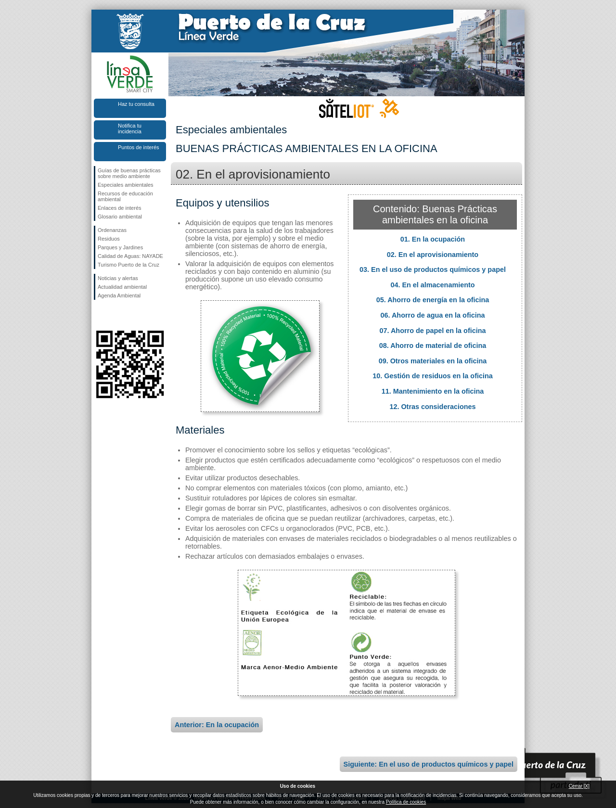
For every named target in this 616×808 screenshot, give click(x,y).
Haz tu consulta (136, 104)
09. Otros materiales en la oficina (433, 361)
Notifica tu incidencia (129, 128)
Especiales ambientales (126, 185)
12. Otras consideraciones (432, 406)
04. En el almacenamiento (432, 285)
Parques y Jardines (120, 247)
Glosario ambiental (120, 216)
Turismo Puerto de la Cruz (128, 265)
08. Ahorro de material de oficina (433, 345)
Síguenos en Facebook (99, 315)
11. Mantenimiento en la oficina (433, 391)
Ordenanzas (112, 230)
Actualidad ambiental (122, 287)
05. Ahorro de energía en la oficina (432, 300)
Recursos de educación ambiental (125, 196)
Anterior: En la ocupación (217, 725)
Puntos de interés (138, 147)
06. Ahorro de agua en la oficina (433, 315)
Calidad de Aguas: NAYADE (130, 256)
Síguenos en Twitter (115, 315)
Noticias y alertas (118, 278)
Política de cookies (406, 802)
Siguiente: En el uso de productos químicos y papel (428, 764)
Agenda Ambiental (119, 295)
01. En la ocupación (432, 239)
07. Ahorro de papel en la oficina (433, 330)
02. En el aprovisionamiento (432, 254)
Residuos (109, 239)
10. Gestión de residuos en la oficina (432, 376)
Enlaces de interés (119, 208)
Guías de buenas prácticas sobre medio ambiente (129, 173)
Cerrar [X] (579, 786)
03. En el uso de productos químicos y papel (432, 269)
